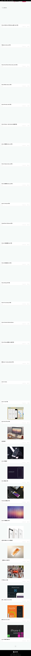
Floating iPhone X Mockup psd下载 (7, 223)
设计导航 (12, 0)
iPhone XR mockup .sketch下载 (6, 104)
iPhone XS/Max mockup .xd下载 (6, 84)
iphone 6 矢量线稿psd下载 (5, 520)
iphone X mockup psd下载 (6, 203)
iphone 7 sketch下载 (5, 401)
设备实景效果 (3, 441)
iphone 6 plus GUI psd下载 (6, 421)
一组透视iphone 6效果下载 (5, 560)
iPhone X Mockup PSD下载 (6, 282)
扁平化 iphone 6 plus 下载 (5, 619)
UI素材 (7, 0)
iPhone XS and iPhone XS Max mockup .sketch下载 (9, 64)
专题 (9, 0)
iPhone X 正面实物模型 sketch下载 (7, 243)
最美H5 (2, 0)
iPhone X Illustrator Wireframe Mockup (7, 322)
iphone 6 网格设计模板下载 (6, 639)
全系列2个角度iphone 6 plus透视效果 (7, 540)
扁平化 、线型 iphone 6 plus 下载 (6, 599)
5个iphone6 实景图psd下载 (6, 500)
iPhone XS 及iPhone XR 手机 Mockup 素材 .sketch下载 (10, 25)
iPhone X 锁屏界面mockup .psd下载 (7, 183)
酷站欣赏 (5, 0)
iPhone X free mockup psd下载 (6, 302)
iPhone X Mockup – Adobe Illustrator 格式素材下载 (9, 124)
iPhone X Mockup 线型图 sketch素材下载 (8, 342)
